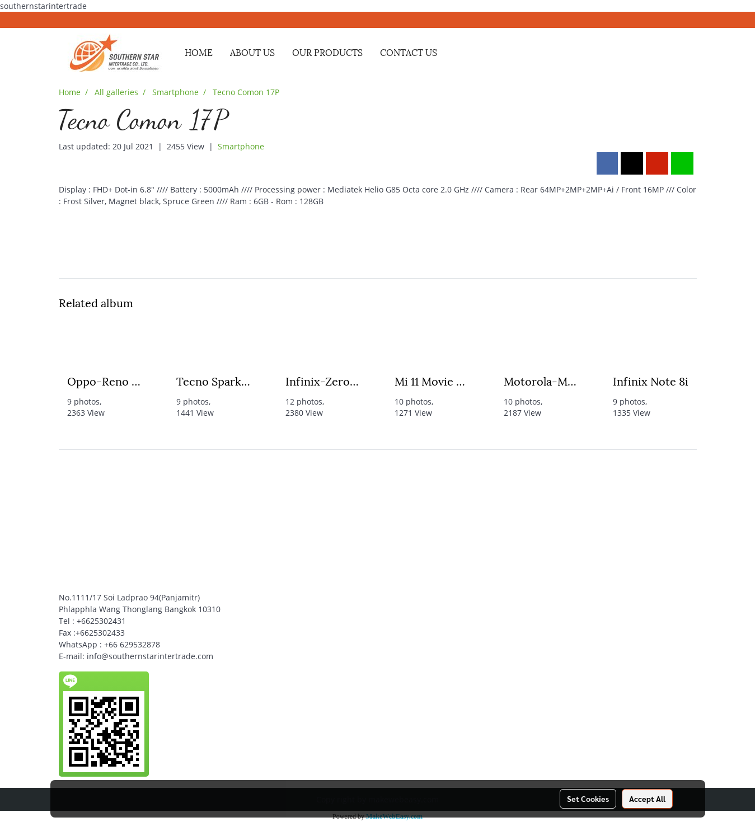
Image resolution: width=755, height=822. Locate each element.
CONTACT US (408, 52)
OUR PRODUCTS (327, 52)
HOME (199, 52)
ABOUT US (252, 52)
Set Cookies (588, 798)
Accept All (647, 798)
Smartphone (241, 146)
